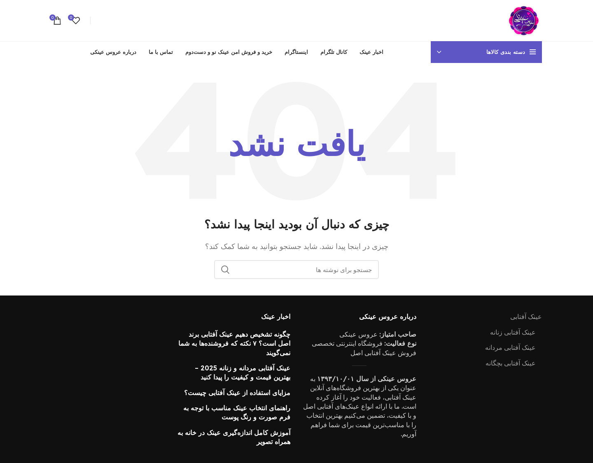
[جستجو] (296, 269)
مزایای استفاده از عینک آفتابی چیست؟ (237, 393)
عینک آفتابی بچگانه (511, 363)
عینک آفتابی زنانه (513, 332)
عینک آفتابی (526, 316)
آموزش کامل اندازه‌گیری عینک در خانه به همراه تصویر (233, 437)
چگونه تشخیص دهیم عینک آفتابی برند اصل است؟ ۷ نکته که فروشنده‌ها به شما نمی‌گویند (234, 343)
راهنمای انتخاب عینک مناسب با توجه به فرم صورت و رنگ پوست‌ (236, 412)
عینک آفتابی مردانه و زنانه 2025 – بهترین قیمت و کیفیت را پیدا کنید (242, 372)
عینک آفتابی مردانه (510, 347)
